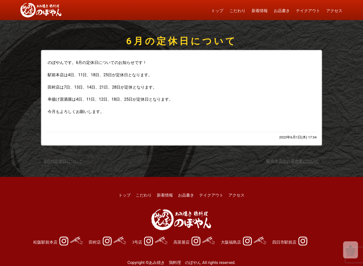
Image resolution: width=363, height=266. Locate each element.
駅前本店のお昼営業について (292, 161)
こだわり (237, 10)
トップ (217, 10)
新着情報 (260, 10)
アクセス (334, 10)
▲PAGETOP (350, 249)
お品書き (282, 10)
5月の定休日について (63, 161)
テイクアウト (308, 10)
